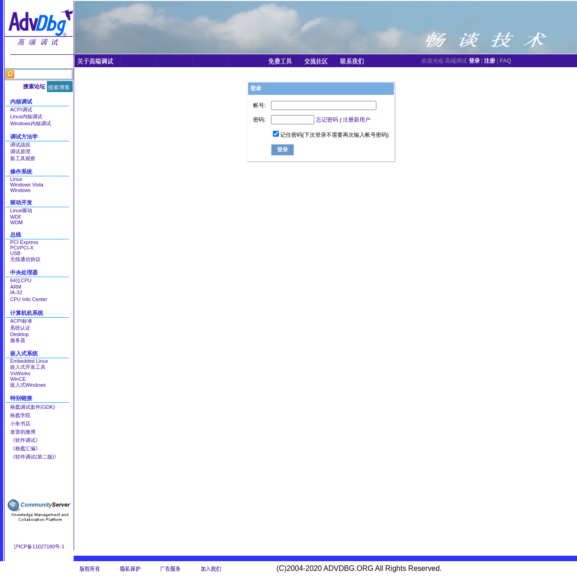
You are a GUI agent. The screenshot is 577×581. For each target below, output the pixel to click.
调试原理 (20, 151)
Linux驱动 (21, 210)
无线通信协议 (25, 259)
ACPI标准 (21, 321)
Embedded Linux (29, 361)
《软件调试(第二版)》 (34, 456)
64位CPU (20, 280)
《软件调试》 (25, 440)
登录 (474, 61)
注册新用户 (356, 119)
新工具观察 (22, 158)
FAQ (505, 61)
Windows (20, 190)
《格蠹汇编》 (25, 448)
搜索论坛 (34, 86)
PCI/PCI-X (22, 247)
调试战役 (20, 144)
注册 (489, 61)
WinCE (18, 379)
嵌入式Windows (28, 385)
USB (15, 253)
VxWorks (20, 373)
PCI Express (24, 242)
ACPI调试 (21, 109)
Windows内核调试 (30, 123)
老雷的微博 (22, 432)
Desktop (19, 334)
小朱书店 (20, 423)
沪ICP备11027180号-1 (39, 546)
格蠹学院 (20, 415)
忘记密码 (327, 119)
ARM (15, 287)
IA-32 (16, 292)
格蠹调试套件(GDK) (32, 407)
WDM (16, 222)
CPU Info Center (28, 299)
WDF (16, 217)
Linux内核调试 (26, 116)
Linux (16, 179)
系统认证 (20, 328)
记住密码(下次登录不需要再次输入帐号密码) (334, 135)
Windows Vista (26, 184)
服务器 (17, 340)
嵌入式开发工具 (28, 367)
